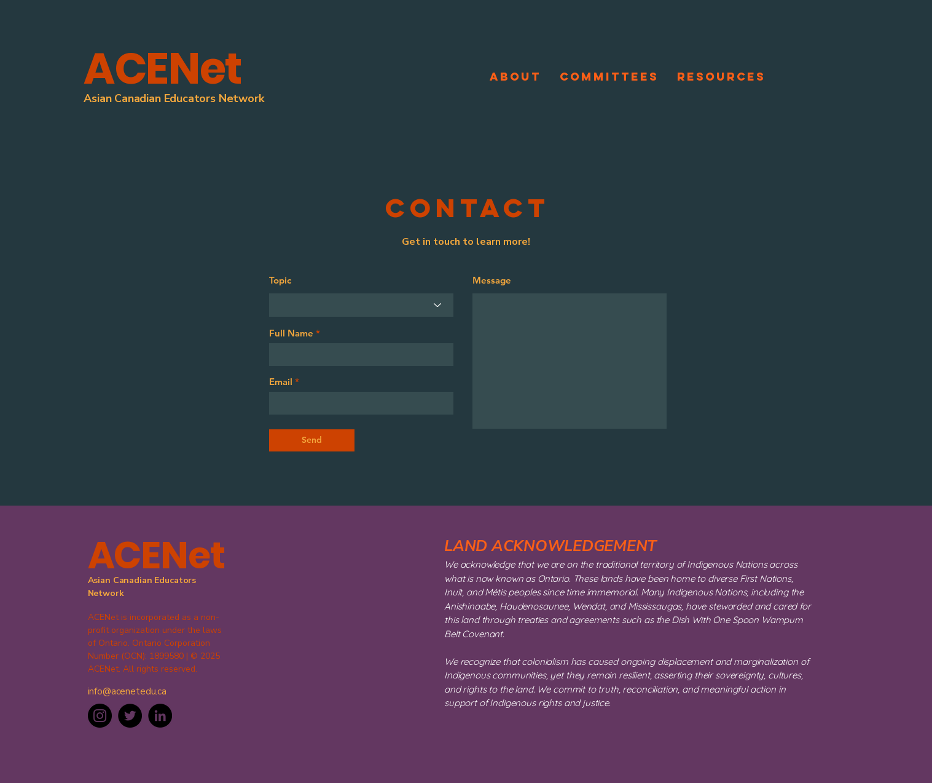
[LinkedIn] (160, 716)
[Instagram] (100, 716)
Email (280, 381)
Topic (280, 280)
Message (491, 280)
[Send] (311, 440)
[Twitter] (130, 716)
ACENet (163, 68)
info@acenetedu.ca (127, 691)
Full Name (291, 333)
